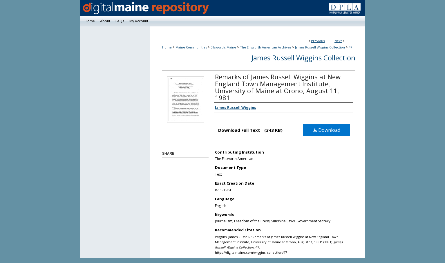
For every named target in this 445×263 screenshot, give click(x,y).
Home (167, 47)
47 (350, 47)
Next (338, 41)
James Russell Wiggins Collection (320, 47)
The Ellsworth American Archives (265, 47)
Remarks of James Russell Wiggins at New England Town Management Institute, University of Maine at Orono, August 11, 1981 (278, 87)
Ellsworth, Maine (223, 47)
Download (326, 130)
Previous (318, 41)
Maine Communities (191, 47)
